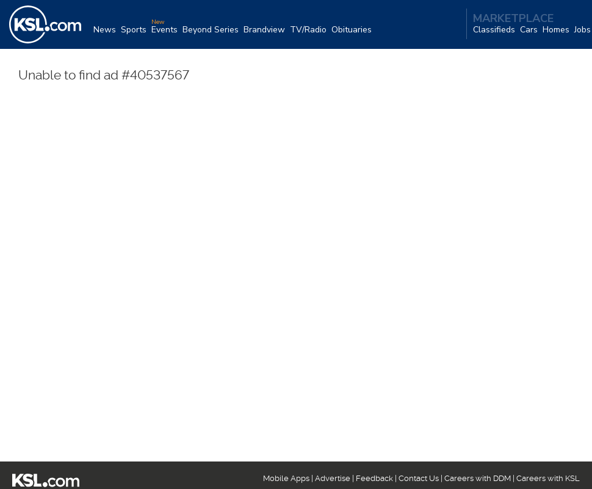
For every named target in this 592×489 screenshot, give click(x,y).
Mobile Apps (286, 478)
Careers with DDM (477, 478)
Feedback (374, 478)
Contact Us (419, 478)
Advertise (332, 478)
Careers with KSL (548, 478)
